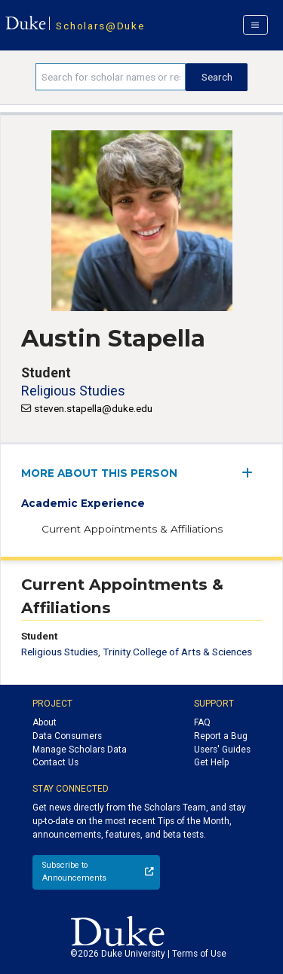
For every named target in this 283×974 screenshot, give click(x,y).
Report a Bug (221, 736)
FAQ (202, 722)
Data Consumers (67, 736)
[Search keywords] (110, 76)
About (44, 722)
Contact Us (55, 762)
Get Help (211, 762)
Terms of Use (199, 953)
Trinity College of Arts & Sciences (177, 652)
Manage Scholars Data (79, 749)
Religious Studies (73, 390)
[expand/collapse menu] (251, 472)
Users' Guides (222, 749)
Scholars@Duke (100, 26)
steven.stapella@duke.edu (93, 408)
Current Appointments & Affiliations (132, 529)
